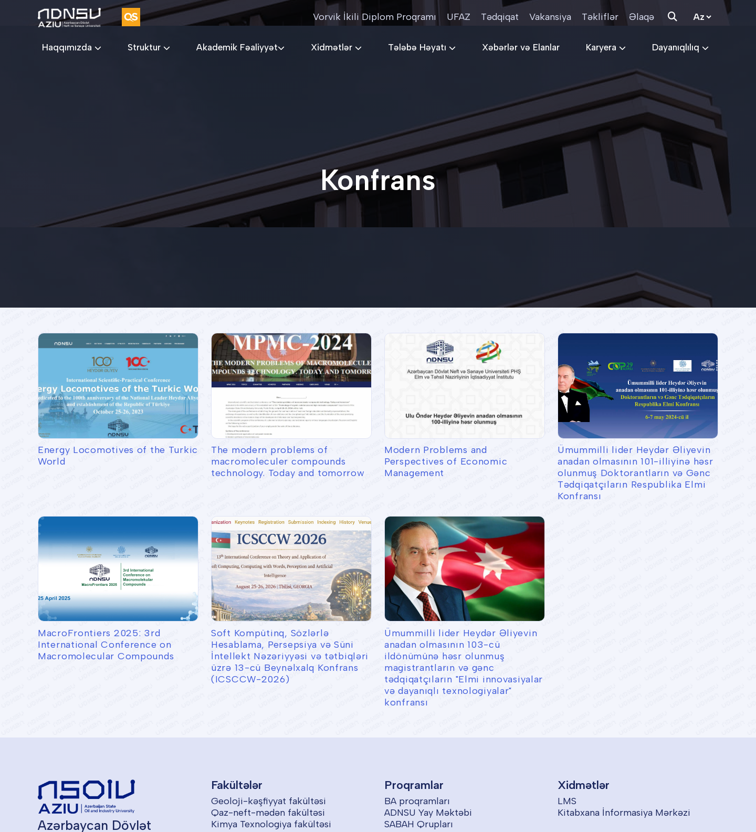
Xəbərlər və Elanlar (521, 47)
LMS (567, 801)
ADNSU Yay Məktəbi (428, 812)
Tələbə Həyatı (422, 47)
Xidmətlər (336, 47)
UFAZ (458, 17)
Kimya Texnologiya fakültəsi (271, 824)
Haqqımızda (71, 47)
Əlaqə (641, 17)
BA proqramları (417, 801)
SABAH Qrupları (418, 824)
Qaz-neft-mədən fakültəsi (268, 812)
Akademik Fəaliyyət (240, 47)
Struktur (149, 47)
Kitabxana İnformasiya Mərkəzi (624, 812)
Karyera (606, 47)
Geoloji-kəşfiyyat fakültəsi (268, 801)
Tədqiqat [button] (500, 17)
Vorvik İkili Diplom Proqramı (374, 17)
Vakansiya (550, 17)
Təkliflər (600, 17)
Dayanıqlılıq (680, 47)
